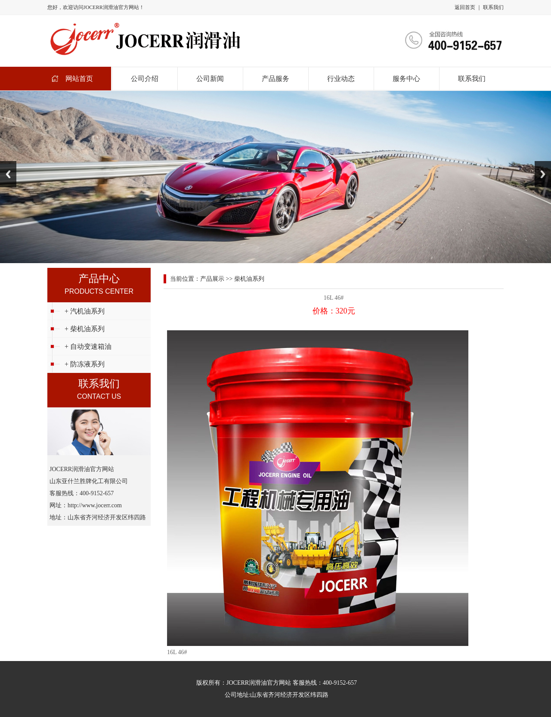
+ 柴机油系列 (85, 328)
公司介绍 (144, 78)
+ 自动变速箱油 (88, 346)
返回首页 (465, 7)
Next (543, 174)
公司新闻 (210, 78)
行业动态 (341, 78)
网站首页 (79, 78)
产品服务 (275, 78)
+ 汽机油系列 (85, 311)
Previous (8, 174)
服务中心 (406, 78)
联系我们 (493, 7)
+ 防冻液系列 (85, 364)
